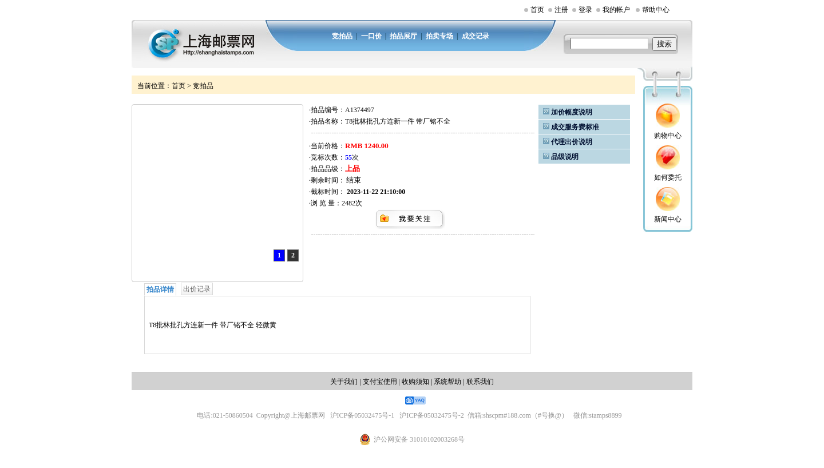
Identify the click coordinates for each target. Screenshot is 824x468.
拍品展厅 (403, 36)
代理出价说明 (571, 142)
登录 (585, 10)
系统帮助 (447, 382)
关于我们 (344, 382)
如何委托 (668, 177)
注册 (561, 10)
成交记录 (475, 36)
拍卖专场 (439, 36)
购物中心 (668, 136)
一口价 (371, 36)
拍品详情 (160, 289)
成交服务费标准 (575, 127)
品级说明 (565, 157)
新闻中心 (668, 219)
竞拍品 (342, 36)
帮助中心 (656, 10)
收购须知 (415, 382)
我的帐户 (616, 10)
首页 (537, 10)
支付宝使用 (380, 382)
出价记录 (197, 289)
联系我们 (480, 382)
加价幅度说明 (571, 112)
